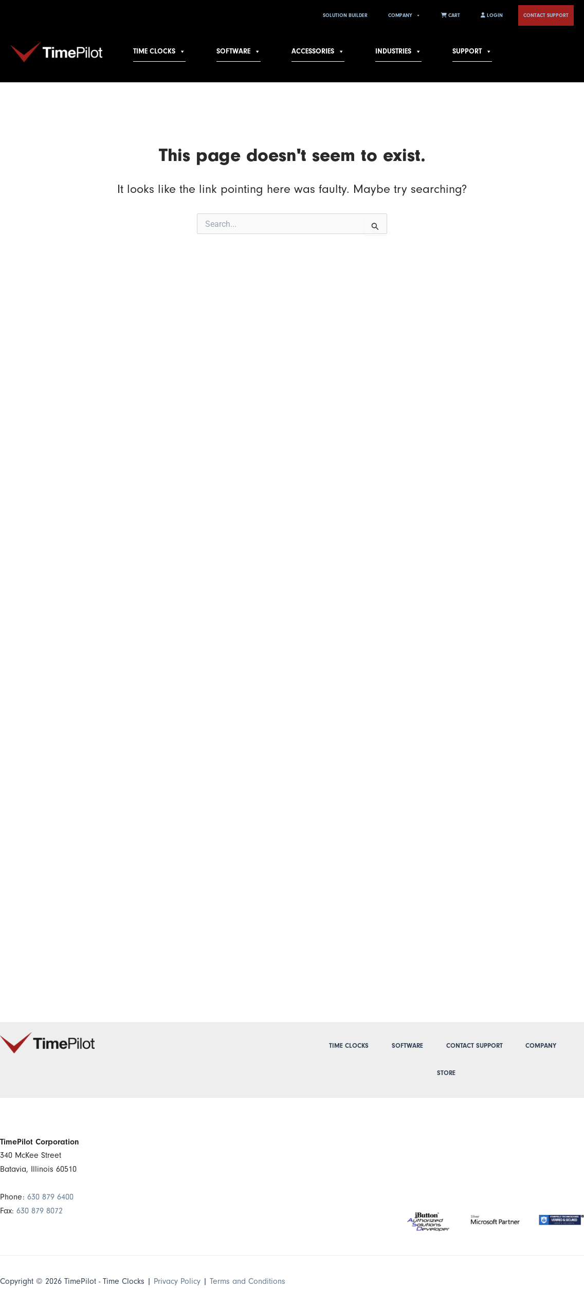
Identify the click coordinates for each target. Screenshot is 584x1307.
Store (446, 1073)
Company (404, 15)
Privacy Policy (178, 1281)
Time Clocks (159, 51)
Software (407, 1045)
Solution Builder (345, 15)
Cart (450, 15)
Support (472, 51)
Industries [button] (398, 51)
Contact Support (546, 15)
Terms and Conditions (248, 1281)
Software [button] (238, 51)
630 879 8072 (39, 1210)
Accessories (317, 51)
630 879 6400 (50, 1197)
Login (492, 15)
